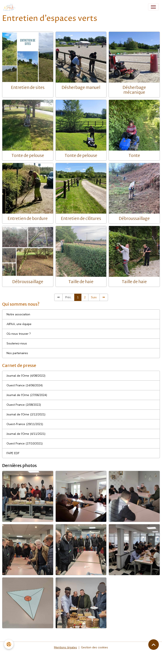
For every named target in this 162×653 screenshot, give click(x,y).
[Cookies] (9, 644)
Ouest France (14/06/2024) (25, 385)
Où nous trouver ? (19, 334)
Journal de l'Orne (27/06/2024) (27, 395)
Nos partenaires (17, 353)
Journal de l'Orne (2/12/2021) (26, 414)
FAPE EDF (13, 453)
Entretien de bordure (28, 218)
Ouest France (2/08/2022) (24, 405)
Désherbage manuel (81, 87)
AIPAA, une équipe (19, 324)
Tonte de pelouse (27, 155)
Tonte (134, 155)
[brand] (10, 7)
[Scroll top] (153, 644)
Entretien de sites (28, 87)
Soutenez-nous (17, 343)
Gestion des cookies (94, 647)
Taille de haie (80, 281)
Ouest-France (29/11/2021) (25, 424)
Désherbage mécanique (134, 90)
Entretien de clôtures (81, 218)
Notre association (18, 314)
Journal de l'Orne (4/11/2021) (26, 434)
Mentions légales (65, 647)
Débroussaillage (134, 218)
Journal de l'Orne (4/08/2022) (26, 376)
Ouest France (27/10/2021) (25, 444)
